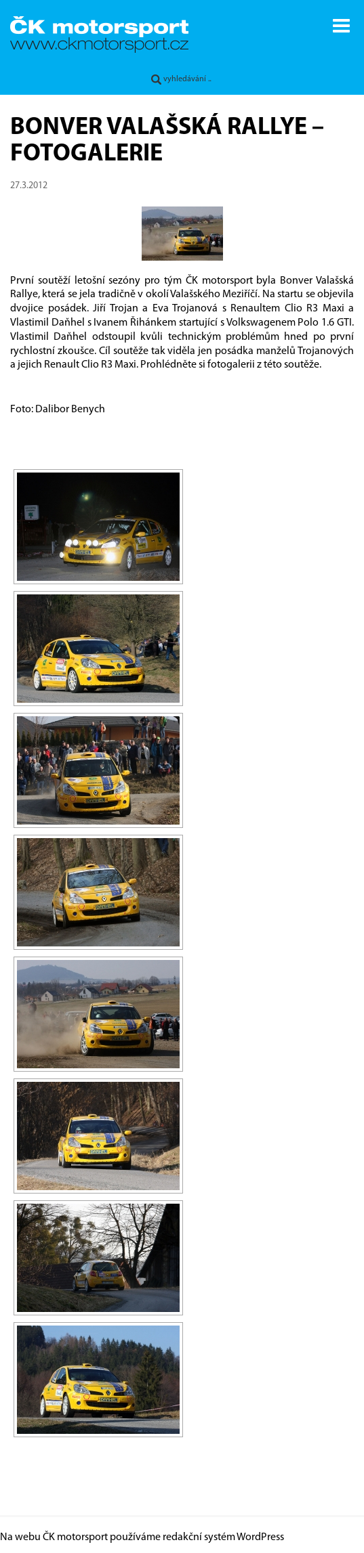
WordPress (260, 1537)
